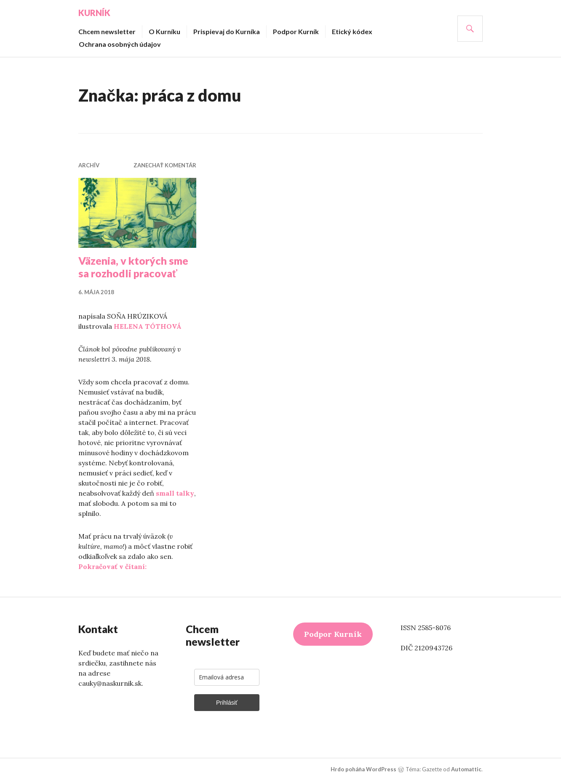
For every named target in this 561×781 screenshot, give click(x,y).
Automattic (466, 769)
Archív (88, 165)
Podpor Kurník (296, 31)
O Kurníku (164, 31)
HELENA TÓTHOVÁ (148, 326)
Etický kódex (352, 31)
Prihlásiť (227, 702)
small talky (175, 493)
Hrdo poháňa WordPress (363, 769)
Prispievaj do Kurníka (226, 31)
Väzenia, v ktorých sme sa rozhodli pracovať (133, 266)
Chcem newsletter (107, 31)
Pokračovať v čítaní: (112, 566)
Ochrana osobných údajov (120, 44)
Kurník (94, 13)
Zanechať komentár (165, 165)
